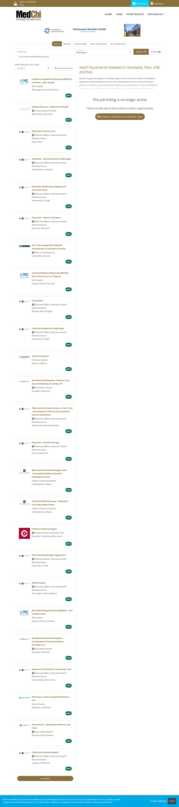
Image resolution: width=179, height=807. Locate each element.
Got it (172, 801)
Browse (67, 43)
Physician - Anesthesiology (45, 442)
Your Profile (135, 14)
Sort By (20, 68)
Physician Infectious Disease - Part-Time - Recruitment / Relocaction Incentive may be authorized (52, 411)
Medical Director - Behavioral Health (50, 106)
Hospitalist (37, 300)
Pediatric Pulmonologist (44, 528)
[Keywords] (45, 52)
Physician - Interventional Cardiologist (51, 158)
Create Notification (64, 68)
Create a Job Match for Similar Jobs (120, 116)
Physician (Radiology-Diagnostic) (49, 555)
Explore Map (80, 43)
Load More (45, 778)
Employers (157, 3)
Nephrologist (38, 582)
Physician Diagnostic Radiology (48, 328)
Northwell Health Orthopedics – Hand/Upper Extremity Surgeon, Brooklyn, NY (48, 641)
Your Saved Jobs (117, 43)
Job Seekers (140, 3)
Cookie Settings (158, 801)
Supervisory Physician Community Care (51, 669)
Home (108, 14)
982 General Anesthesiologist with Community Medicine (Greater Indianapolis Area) (49, 473)
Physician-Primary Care (43, 131)
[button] (156, 52)
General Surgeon (40, 356)
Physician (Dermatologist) (45, 752)
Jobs (119, 14)
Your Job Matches (98, 43)
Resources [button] (155, 14)
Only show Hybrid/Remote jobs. (34, 56)
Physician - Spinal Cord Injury (46, 217)
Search (57, 43)
